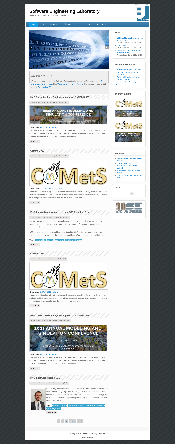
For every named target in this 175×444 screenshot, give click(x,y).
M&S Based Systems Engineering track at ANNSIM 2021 (59, 315)
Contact (115, 24)
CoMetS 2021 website (49, 292)
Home (34, 24)
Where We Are (102, 24)
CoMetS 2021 (37, 253)
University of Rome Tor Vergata (70, 84)
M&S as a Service (58, 240)
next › (72, 421)
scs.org (61, 235)
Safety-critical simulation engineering (129, 82)
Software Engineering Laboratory (93, 434)
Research (54, 24)
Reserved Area (87, 437)
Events (78, 24)
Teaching (88, 24)
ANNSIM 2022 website (49, 127)
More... (117, 84)
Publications (66, 24)
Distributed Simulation (42, 240)
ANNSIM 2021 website (49, 354)
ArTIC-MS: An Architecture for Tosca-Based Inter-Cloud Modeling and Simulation (129, 72)
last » (79, 421)
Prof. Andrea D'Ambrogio (48, 87)
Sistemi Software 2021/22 (125, 163)
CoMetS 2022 (37, 151)
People (43, 24)
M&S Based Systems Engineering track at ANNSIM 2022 (59, 97)
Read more (35, 141)
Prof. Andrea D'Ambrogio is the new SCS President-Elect (60, 212)
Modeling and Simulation (73, 240)
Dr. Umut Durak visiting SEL (45, 378)
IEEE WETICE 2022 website (51, 189)
